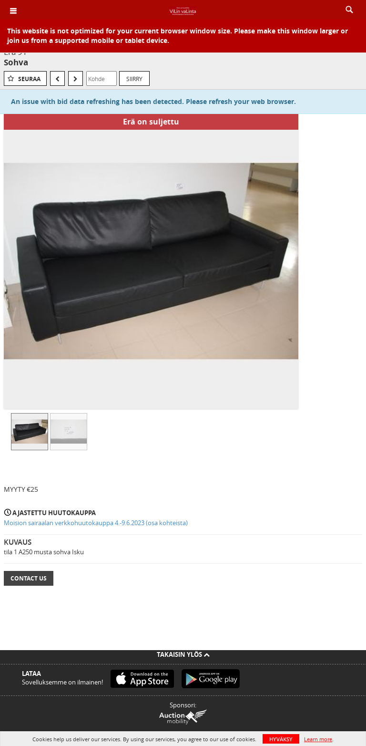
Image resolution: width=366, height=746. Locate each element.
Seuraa (29, 79)
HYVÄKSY (281, 739)
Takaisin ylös (183, 654)
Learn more (318, 739)
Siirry (134, 79)
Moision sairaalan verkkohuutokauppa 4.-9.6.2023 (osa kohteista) (96, 522)
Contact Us (28, 578)
